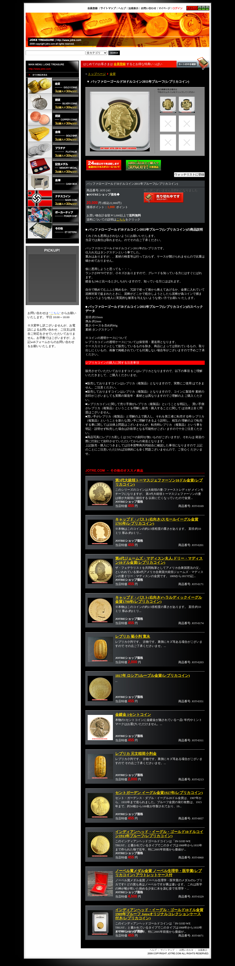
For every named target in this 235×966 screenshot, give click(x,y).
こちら (120, 219)
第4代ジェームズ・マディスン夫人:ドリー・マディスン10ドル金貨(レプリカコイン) (159, 560)
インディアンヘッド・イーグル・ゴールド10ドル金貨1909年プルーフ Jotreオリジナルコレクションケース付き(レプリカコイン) (159, 914)
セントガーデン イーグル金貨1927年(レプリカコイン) (159, 793)
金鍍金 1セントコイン (133, 715)
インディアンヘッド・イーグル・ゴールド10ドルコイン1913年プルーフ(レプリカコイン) (159, 834)
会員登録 (120, 64)
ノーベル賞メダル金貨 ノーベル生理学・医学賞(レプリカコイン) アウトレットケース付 (158, 873)
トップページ (97, 74)
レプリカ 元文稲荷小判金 (136, 754)
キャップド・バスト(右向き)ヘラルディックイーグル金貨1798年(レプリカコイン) (158, 599)
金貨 (113, 74)
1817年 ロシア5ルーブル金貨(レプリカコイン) (152, 675)
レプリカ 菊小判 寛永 (132, 636)
